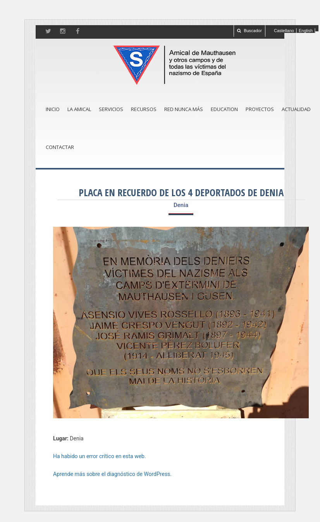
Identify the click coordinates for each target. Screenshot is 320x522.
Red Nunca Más (183, 109)
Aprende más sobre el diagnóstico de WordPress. (112, 474)
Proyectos (260, 109)
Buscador (249, 30)
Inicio (53, 109)
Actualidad (296, 109)
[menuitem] (284, 30)
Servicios (111, 109)
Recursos (144, 109)
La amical (79, 109)
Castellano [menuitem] (284, 30)
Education (224, 109)
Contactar (60, 147)
